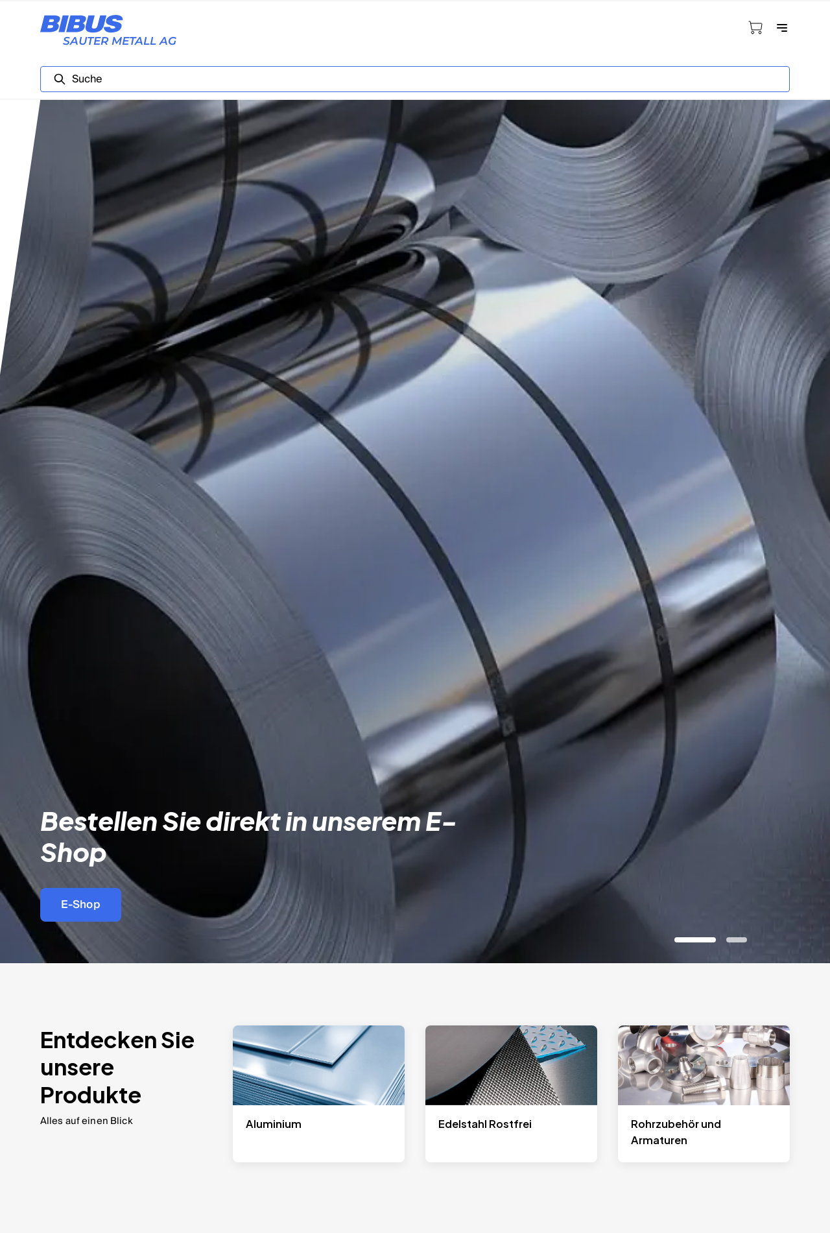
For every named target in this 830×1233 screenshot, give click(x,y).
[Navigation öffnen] (782, 28)
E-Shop (81, 904)
